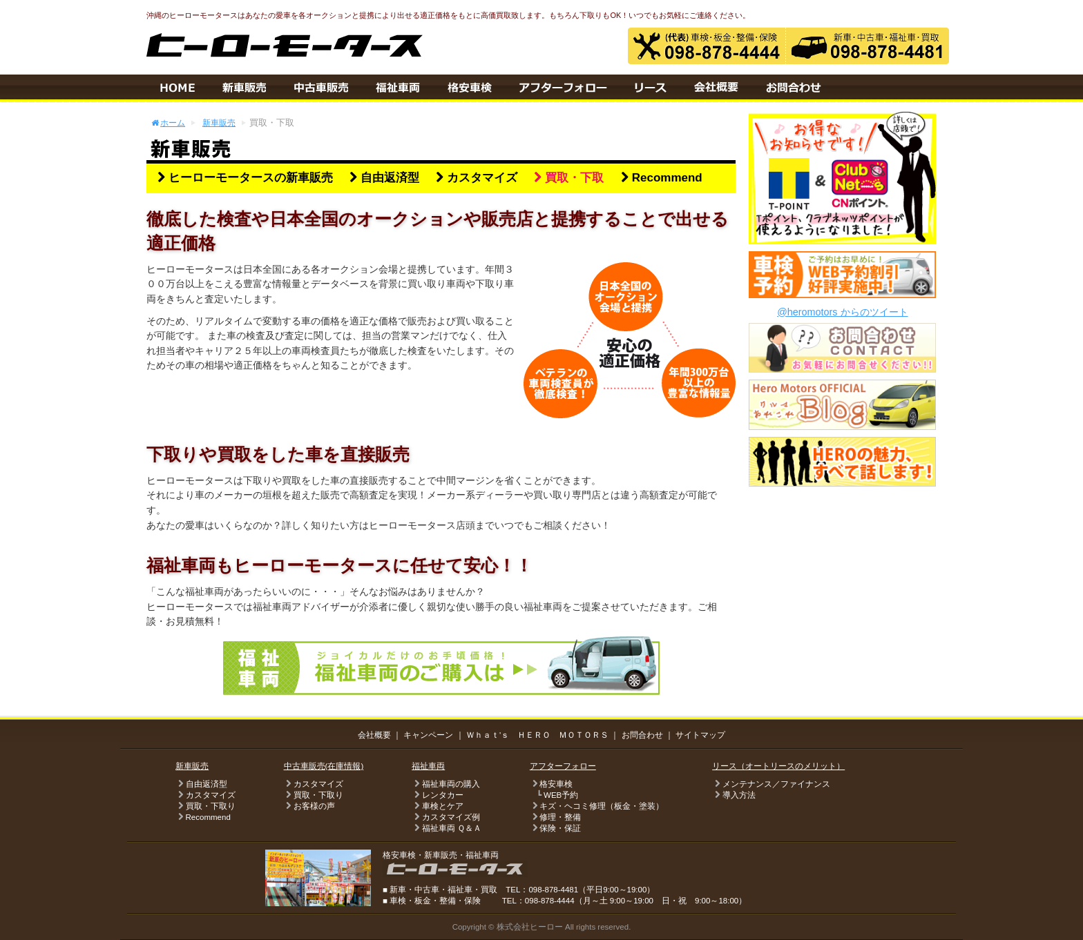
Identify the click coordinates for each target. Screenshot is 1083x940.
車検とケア (437, 806)
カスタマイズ (474, 177)
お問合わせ (642, 735)
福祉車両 (428, 766)
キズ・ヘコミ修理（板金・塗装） (597, 806)
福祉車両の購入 (445, 784)
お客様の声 (309, 806)
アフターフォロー (563, 766)
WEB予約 (561, 795)
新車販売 (219, 122)
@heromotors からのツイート (842, 311)
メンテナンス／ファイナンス (771, 784)
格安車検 (551, 784)
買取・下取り (205, 806)
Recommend (659, 177)
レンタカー (437, 795)
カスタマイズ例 (445, 817)
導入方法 (733, 795)
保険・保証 (555, 828)
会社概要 (374, 735)
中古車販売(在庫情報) (324, 766)
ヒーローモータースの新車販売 (242, 177)
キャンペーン (428, 735)
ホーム (167, 122)
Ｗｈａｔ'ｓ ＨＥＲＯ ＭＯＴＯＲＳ (537, 735)
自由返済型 (382, 177)
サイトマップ (700, 735)
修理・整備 (555, 817)
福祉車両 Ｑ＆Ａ (446, 828)
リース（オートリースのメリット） (778, 766)
